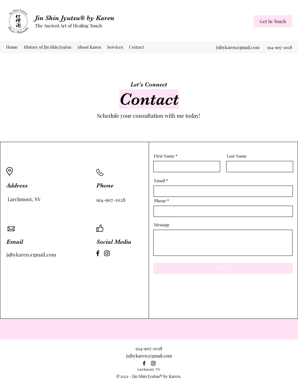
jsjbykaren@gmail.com (237, 47)
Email (159, 181)
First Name (164, 156)
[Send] (223, 268)
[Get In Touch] (273, 21)
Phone (160, 201)
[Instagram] (107, 253)
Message (162, 225)
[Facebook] (98, 253)
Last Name (237, 156)
